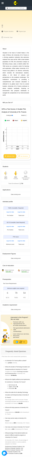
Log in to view (10, 212)
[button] (2, 3)
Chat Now (20, 342)
